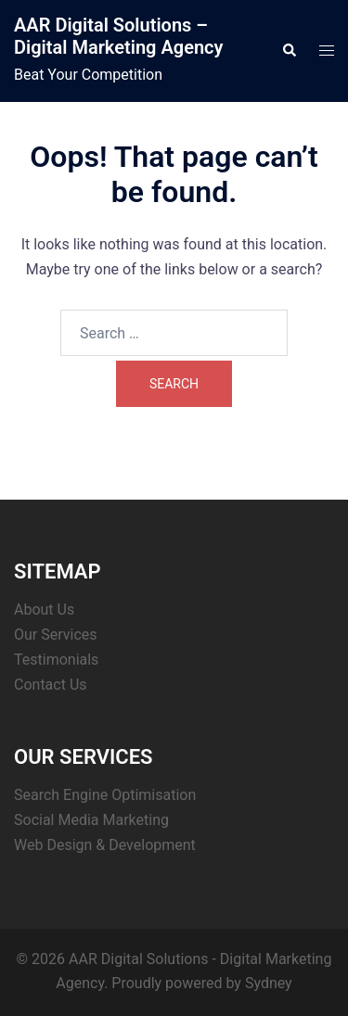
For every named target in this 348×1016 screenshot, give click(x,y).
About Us (44, 609)
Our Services (55, 634)
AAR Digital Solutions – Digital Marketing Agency (118, 36)
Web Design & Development (105, 845)
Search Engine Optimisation (105, 795)
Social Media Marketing (91, 820)
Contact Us (50, 684)
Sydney (268, 983)
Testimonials (56, 659)
